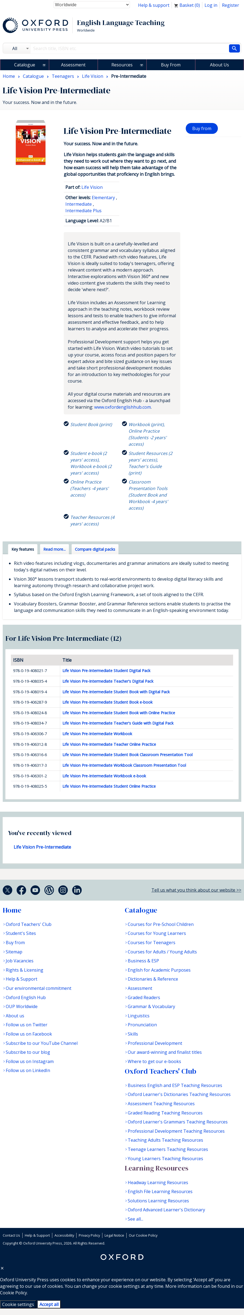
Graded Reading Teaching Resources (165, 1113)
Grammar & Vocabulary (151, 1006)
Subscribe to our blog (28, 1052)
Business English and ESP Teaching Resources (175, 1085)
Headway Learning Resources (158, 1182)
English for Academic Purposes (159, 970)
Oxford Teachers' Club (28, 924)
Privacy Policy (89, 1235)
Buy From (171, 65)
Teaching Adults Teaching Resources (165, 1140)
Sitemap (14, 952)
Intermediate (78, 204)
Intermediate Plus (83, 211)
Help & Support (21, 979)
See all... (135, 1219)
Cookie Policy (13, 1293)
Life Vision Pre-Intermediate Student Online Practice (109, 786)
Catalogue (24, 65)
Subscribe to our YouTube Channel (42, 1043)
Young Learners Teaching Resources (165, 1159)
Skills (133, 1034)
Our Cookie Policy (143, 1235)
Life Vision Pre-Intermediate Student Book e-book (107, 702)
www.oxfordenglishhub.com (122, 407)
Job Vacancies (19, 961)
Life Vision (92, 187)
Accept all (49, 1304)
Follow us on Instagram (30, 1061)
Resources (122, 65)
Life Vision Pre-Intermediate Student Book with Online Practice (118, 712)
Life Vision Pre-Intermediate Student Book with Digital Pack (116, 691)
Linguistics (139, 1016)
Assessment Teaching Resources (161, 1104)
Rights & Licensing (24, 970)
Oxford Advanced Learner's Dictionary (166, 1210)
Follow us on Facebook (29, 1034)
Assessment (73, 65)
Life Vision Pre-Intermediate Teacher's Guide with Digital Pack (117, 723)
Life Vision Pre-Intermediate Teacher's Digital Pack (107, 681)
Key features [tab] (22, 549)
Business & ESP (143, 961)
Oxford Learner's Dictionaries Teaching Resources (179, 1094)
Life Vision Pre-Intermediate (42, 847)
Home (12, 910)
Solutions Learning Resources (158, 1201)
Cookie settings (18, 1304)
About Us (219, 65)
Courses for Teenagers (151, 943)
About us (15, 1016)
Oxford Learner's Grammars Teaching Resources (178, 1122)
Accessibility (64, 1235)
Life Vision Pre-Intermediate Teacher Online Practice (109, 744)
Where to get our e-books (154, 1061)
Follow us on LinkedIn (28, 1070)
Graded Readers (144, 997)
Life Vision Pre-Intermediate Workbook (97, 733)
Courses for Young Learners (157, 933)
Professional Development (155, 1043)
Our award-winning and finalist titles (165, 1052)
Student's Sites (21, 933)
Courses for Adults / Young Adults (162, 952)
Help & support (153, 5)
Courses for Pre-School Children (161, 924)
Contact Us (11, 1235)
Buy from (201, 128)
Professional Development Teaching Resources (176, 1131)
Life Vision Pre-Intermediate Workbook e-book (104, 775)
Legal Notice (114, 1235)
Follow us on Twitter (26, 1025)
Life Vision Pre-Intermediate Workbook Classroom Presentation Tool (124, 765)
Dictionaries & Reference (153, 979)
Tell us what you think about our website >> (196, 890)
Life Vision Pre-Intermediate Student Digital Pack (106, 670)
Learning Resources (156, 1168)
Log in (211, 5)
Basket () (187, 5)
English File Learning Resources (160, 1191)
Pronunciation (142, 1025)
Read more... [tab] (54, 549)
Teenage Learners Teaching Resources (168, 1149)
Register (230, 5)
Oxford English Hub (26, 997)
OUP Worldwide (22, 1006)
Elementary (103, 198)
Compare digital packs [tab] (95, 549)
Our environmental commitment (38, 988)
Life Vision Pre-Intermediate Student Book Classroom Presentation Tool (127, 754)
